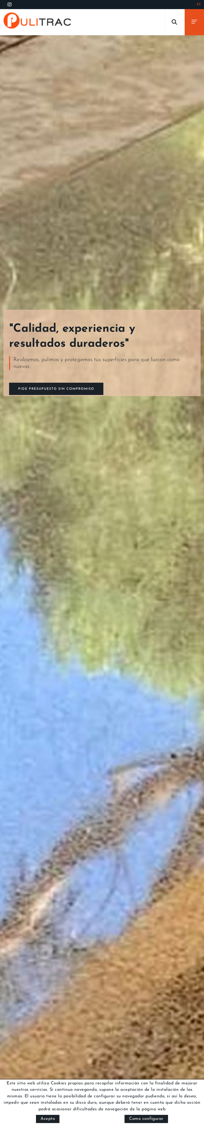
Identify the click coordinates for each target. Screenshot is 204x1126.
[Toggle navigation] (194, 22)
